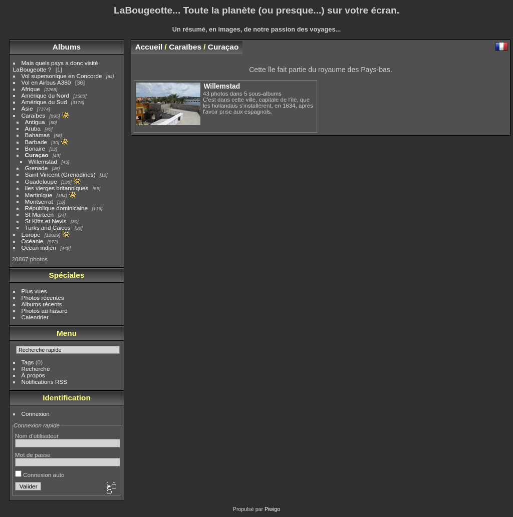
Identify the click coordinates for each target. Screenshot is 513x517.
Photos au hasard (45, 310)
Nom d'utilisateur (37, 435)
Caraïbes (34, 115)
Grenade (36, 168)
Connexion (36, 413)
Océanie (33, 241)
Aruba (33, 128)
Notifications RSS (45, 381)
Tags (28, 362)
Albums (67, 47)
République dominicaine (56, 208)
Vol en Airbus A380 (46, 82)
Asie (27, 108)
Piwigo (272, 509)
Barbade (36, 142)
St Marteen (39, 214)
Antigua (35, 122)
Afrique (31, 89)
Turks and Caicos (48, 227)
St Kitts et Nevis (46, 221)
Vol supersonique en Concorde (62, 76)
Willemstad (43, 161)
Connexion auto (40, 474)
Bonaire (35, 148)
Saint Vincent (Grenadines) (60, 174)
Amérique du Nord (45, 95)
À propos (33, 375)
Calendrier (35, 317)
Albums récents (42, 304)
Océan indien (39, 247)
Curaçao (37, 155)
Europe (31, 234)
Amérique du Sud (44, 102)
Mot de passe (33, 454)
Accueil (149, 47)
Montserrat (39, 201)
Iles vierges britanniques (57, 188)
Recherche (36, 368)
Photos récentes (43, 297)
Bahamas (37, 135)
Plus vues (34, 291)
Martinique (39, 195)
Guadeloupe (41, 181)
